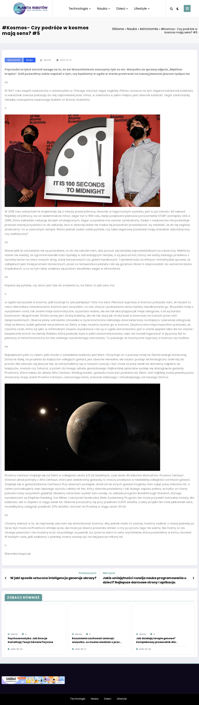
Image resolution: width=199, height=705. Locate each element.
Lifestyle (142, 8)
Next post (109, 573)
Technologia (80, 8)
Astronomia (149, 29)
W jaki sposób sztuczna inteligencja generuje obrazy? (53, 578)
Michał (47, 60)
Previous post (87, 573)
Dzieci (122, 8)
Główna (118, 29)
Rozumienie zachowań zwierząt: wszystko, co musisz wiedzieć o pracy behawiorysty (96, 640)
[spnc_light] (177, 8)
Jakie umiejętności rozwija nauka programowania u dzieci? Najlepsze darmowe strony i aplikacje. (144, 580)
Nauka (103, 8)
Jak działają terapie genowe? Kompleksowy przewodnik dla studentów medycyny (156, 640)
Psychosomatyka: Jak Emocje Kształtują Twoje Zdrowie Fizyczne (30, 640)
